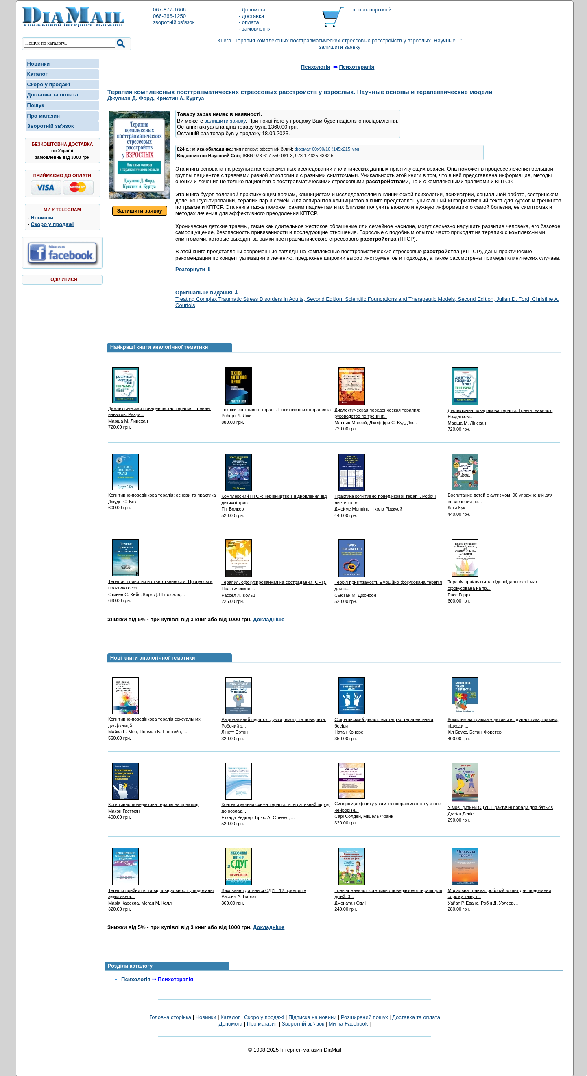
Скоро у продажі (48, 84)
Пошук (35, 105)
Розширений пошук (364, 1017)
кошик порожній (372, 10)
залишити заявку (225, 121)
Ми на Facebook (348, 1024)
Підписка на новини (313, 1017)
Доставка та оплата (52, 95)
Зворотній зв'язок (50, 126)
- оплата (249, 22)
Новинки (38, 64)
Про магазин (43, 116)
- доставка (251, 16)
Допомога (252, 10)
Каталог (37, 74)
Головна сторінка (170, 1017)
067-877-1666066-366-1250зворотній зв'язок (173, 16)
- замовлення (255, 29)
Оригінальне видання (206, 292)
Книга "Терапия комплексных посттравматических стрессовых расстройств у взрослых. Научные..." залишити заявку (340, 43)
